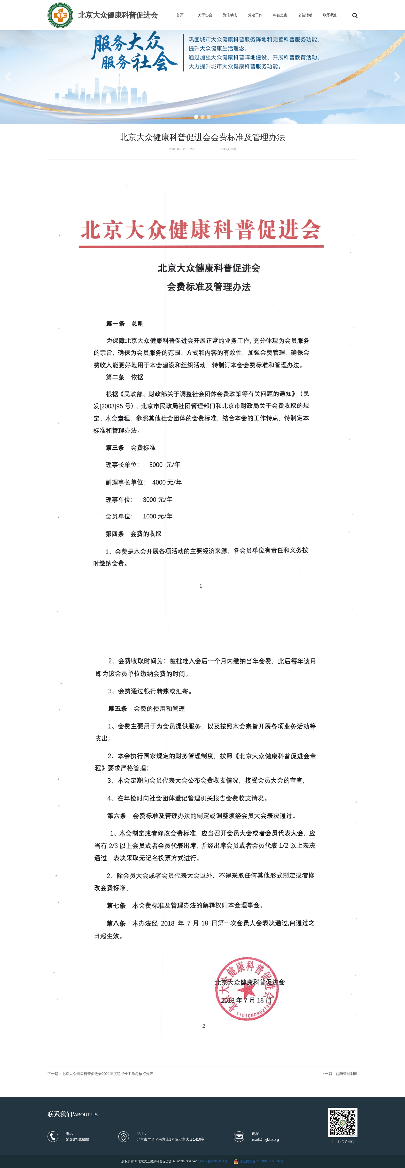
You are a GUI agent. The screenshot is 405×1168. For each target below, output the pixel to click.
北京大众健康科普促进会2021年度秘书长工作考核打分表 (107, 1074)
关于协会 (205, 15)
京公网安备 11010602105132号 (262, 1161)
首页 (180, 15)
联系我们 (330, 15)
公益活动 (305, 15)
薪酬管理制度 (346, 1074)
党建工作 (255, 15)
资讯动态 (230, 15)
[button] (196, 117)
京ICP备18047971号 (213, 1161)
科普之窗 (280, 15)
